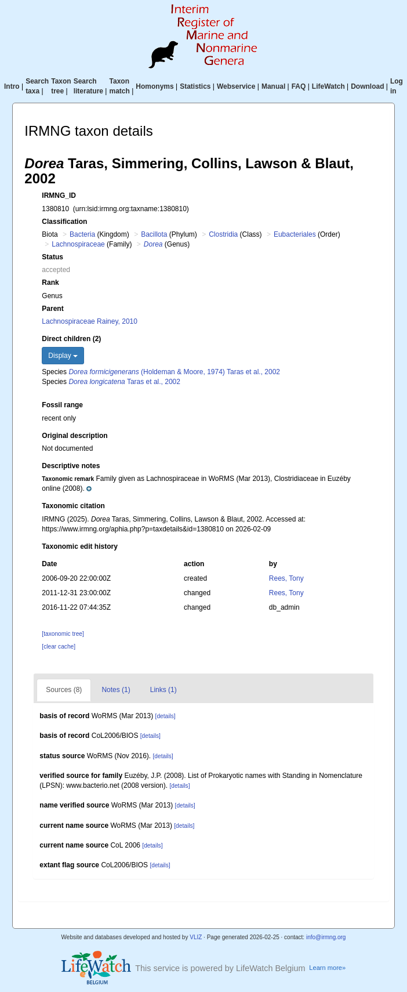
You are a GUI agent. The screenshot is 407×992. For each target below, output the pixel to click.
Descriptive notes (71, 466)
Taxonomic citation (73, 506)
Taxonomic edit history (79, 546)
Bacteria (82, 234)
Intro (12, 86)
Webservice (236, 86)
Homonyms (154, 86)
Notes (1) (115, 690)
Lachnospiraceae (78, 244)
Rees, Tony (286, 578)
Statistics (195, 86)
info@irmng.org (326, 937)
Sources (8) (64, 690)
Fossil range (62, 405)
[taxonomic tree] (62, 634)
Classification (64, 222)
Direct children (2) (71, 339)
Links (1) (163, 690)
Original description (74, 436)
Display (63, 356)
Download (367, 86)
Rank (50, 282)
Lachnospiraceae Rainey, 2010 (89, 321)
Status (52, 257)
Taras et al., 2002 (124, 382)
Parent (52, 309)
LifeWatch (328, 86)
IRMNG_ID (59, 195)
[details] (165, 716)
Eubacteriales (295, 234)
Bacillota (154, 234)
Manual (273, 86)
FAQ (299, 86)
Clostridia (223, 234)
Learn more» (327, 967)
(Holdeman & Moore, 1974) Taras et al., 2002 (174, 372)
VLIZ (196, 937)
